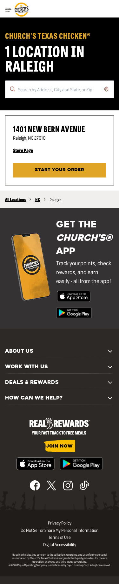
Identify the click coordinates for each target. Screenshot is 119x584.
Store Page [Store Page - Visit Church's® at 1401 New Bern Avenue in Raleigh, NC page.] (23, 150)
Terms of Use (59, 537)
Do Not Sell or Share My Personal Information (59, 530)
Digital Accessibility (59, 544)
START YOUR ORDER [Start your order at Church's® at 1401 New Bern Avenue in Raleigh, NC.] (59, 170)
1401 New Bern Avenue (49, 128)
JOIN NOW (59, 446)
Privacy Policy (59, 522)
